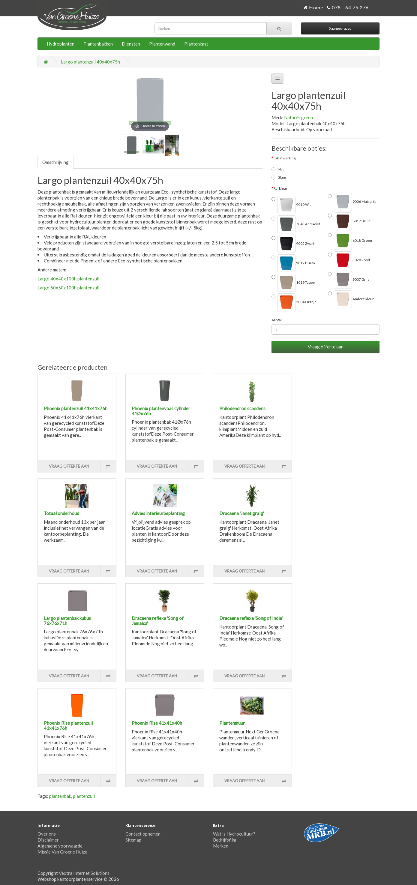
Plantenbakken (98, 43)
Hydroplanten (60, 43)
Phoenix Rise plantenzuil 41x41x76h (68, 725)
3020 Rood (349, 260)
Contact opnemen (142, 833)
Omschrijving (55, 162)
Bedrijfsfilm (224, 839)
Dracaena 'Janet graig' (241, 513)
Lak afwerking (285, 158)
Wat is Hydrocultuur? (234, 833)
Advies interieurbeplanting (158, 513)
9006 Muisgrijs (352, 202)
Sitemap (133, 839)
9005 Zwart (293, 244)
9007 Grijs (348, 280)
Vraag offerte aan (326, 346)
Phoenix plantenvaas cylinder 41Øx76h (161, 411)
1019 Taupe (293, 283)
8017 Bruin (349, 221)
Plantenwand (162, 43)
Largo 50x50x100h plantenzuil (68, 287)
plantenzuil (84, 796)
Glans (279, 177)
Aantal (277, 320)
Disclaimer (48, 839)
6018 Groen (350, 241)
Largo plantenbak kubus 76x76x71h (67, 620)
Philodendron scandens (242, 408)
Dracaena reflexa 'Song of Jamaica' (158, 620)
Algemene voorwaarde (60, 845)
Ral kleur (280, 188)
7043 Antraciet (296, 224)
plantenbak (60, 796)
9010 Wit (291, 205)
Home (313, 7)
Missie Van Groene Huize (62, 851)
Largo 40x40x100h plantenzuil (68, 278)
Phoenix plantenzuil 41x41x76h (75, 408)
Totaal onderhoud (61, 513)
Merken (220, 845)
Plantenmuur (232, 723)
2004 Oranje (294, 302)
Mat (278, 169)
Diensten (131, 43)
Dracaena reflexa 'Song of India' (251, 618)
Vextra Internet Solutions (84, 873)
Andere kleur (351, 299)
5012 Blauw (293, 263)
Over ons (47, 833)
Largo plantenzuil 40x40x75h (90, 61)
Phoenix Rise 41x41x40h (157, 723)
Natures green (298, 117)
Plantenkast (196, 43)
